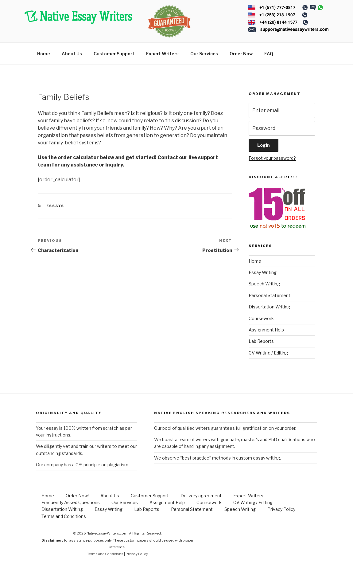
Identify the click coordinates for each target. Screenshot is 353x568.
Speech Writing (264, 283)
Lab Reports (261, 341)
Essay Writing (263, 272)
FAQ (268, 53)
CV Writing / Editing (268, 352)
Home (43, 53)
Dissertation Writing (269, 306)
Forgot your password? (272, 158)
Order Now (241, 53)
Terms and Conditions (63, 516)
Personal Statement (269, 295)
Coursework (261, 318)
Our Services (204, 53)
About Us (72, 53)
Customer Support (114, 53)
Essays (55, 206)
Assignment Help (266, 329)
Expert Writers (162, 53)
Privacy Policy (281, 509)
